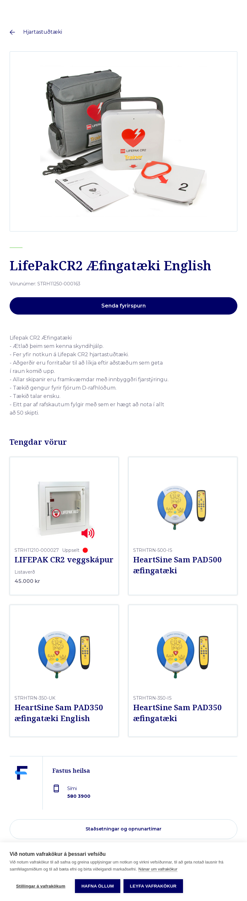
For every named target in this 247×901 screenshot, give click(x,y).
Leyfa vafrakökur (153, 886)
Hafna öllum (97, 886)
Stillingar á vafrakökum (40, 886)
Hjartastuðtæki (42, 32)
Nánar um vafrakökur (157, 869)
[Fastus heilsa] (21, 788)
